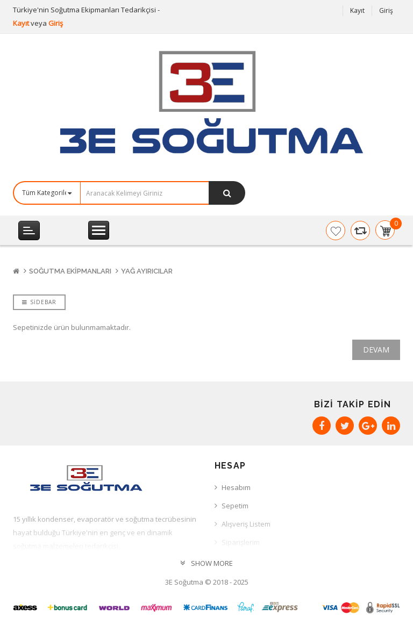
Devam (376, 349)
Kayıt (22, 23)
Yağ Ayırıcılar (147, 271)
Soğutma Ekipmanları (70, 271)
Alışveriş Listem (246, 524)
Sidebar (39, 302)
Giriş (55, 23)
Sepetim (235, 505)
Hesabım (236, 487)
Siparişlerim (241, 542)
